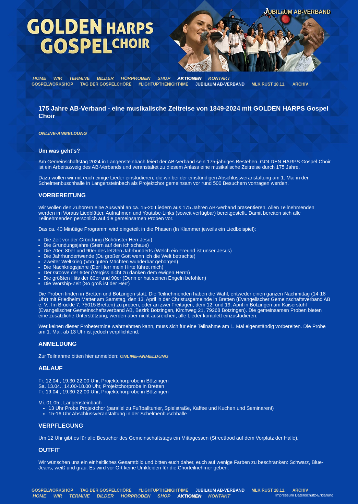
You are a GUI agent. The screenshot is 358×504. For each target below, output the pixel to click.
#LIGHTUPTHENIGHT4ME (163, 84)
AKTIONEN (189, 78)
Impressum (284, 495)
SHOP (163, 78)
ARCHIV (300, 84)
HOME (39, 78)
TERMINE (79, 78)
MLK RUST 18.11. (269, 84)
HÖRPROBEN (136, 78)
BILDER (105, 78)
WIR (57, 78)
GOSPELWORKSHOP (52, 84)
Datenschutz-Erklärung (314, 495)
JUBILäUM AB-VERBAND (220, 84)
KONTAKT (219, 78)
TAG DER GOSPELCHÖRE (106, 84)
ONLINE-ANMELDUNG (62, 133)
